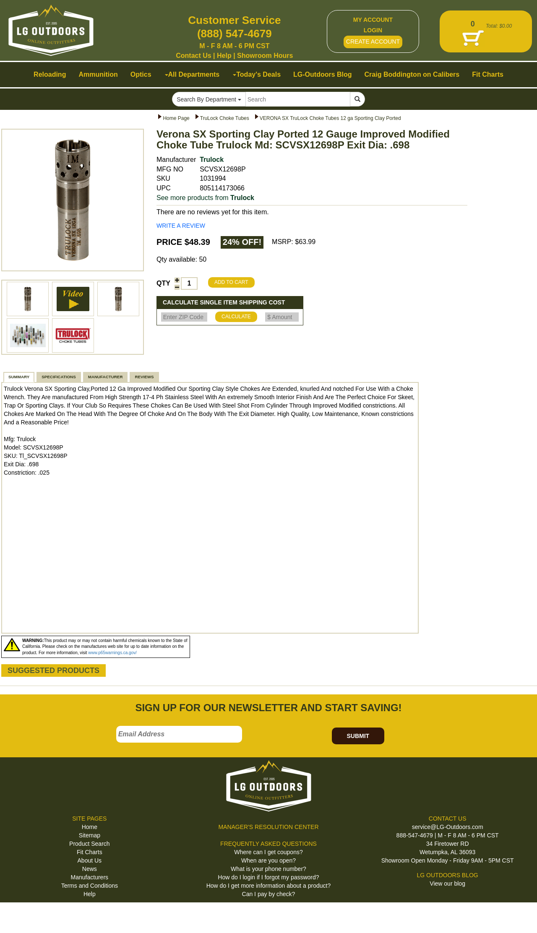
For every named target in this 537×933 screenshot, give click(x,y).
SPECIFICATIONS (59, 376)
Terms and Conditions (89, 885)
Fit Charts (89, 852)
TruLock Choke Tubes (224, 118)
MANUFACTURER (105, 376)
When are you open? (268, 860)
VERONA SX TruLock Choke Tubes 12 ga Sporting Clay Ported (330, 118)
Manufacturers (89, 877)
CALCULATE (236, 317)
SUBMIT (358, 736)
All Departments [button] (192, 74)
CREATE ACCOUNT (373, 41)
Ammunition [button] (97, 74)
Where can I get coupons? (268, 852)
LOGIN (373, 30)
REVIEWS (144, 376)
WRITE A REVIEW (180, 225)
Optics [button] (140, 74)
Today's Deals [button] (257, 74)
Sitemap (89, 835)
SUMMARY (18, 376)
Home (89, 827)
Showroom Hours (265, 55)
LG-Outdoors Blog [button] (322, 74)
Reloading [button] (50, 74)
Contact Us (193, 55)
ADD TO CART (231, 282)
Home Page (176, 118)
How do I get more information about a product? (268, 885)
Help (224, 55)
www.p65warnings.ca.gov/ (112, 652)
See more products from (205, 197)
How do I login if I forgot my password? (268, 877)
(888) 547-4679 (234, 33)
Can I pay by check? (268, 894)
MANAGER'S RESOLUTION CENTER (268, 827)
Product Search (89, 843)
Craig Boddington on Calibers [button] (412, 74)
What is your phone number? (268, 868)
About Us (90, 860)
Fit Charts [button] (487, 74)
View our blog (447, 883)
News (89, 868)
